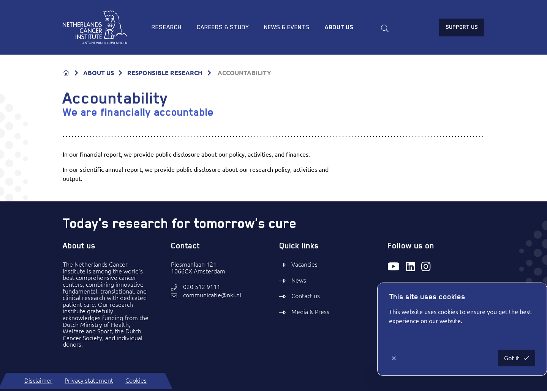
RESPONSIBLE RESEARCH (164, 73)
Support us (462, 27)
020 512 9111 (201, 287)
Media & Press (310, 311)
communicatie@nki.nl (212, 295)
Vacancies (304, 264)
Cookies (136, 380)
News (298, 280)
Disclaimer (38, 380)
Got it (512, 358)
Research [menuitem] (167, 27)
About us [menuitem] (339, 27)
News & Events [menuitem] (287, 27)
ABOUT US (98, 73)
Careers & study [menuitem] (223, 27)
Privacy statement (89, 380)
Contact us (305, 295)
